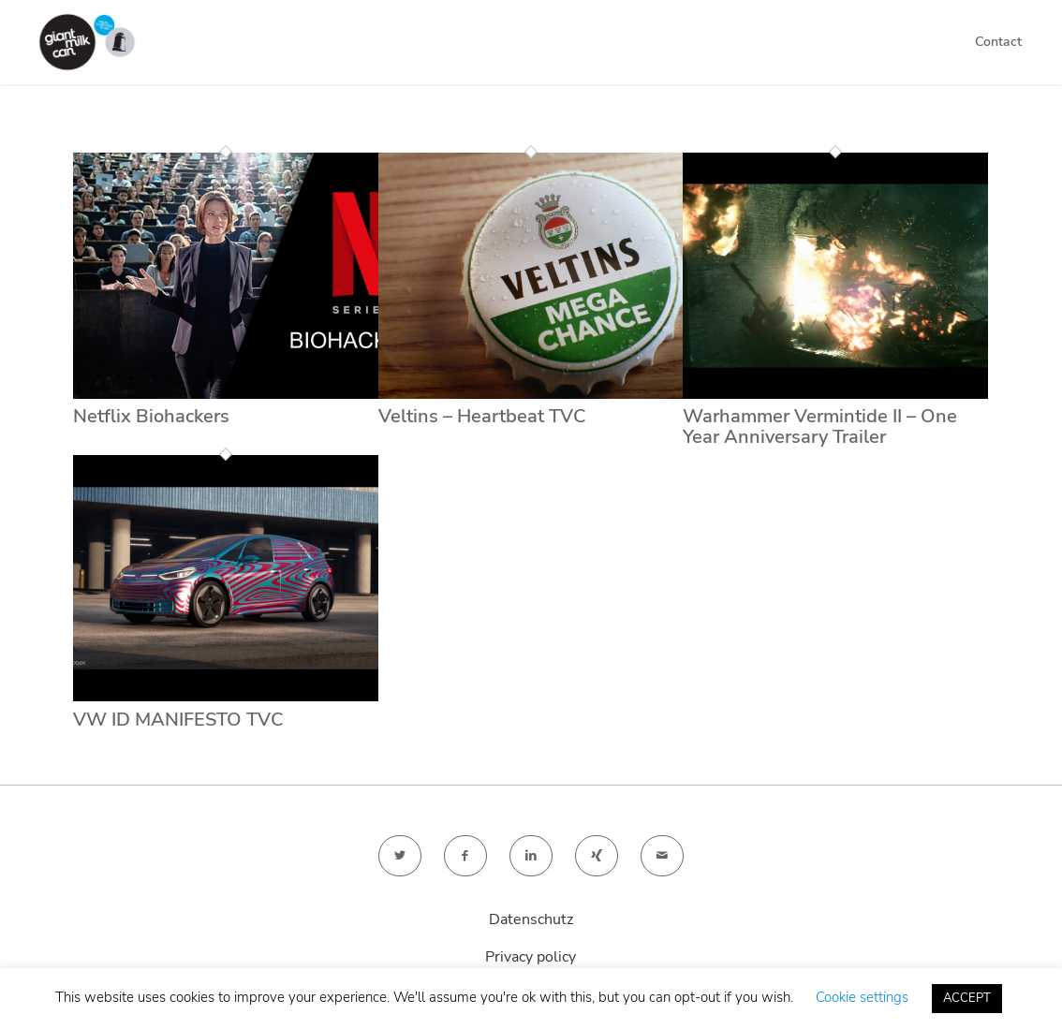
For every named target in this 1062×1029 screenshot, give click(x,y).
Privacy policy (530, 957)
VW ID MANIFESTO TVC (178, 719)
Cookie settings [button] (862, 997)
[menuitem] (998, 42)
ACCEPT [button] (967, 998)
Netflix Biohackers (151, 416)
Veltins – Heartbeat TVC (482, 416)
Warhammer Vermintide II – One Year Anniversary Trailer (820, 426)
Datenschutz (531, 919)
